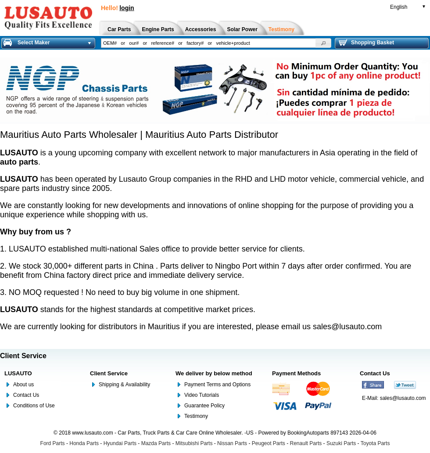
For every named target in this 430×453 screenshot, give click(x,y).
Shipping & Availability (124, 384)
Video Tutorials (201, 395)
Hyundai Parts (120, 443)
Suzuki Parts (341, 443)
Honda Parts (84, 443)
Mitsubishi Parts (194, 443)
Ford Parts (52, 443)
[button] (323, 43)
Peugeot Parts (268, 443)
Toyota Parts (375, 443)
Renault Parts (306, 443)
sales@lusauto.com (347, 326)
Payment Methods (296, 373)
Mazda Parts (156, 443)
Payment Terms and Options (217, 384)
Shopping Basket (366, 42)
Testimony (196, 416)
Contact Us (26, 395)
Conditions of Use (34, 406)
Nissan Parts (232, 443)
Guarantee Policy (204, 406)
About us (23, 384)
